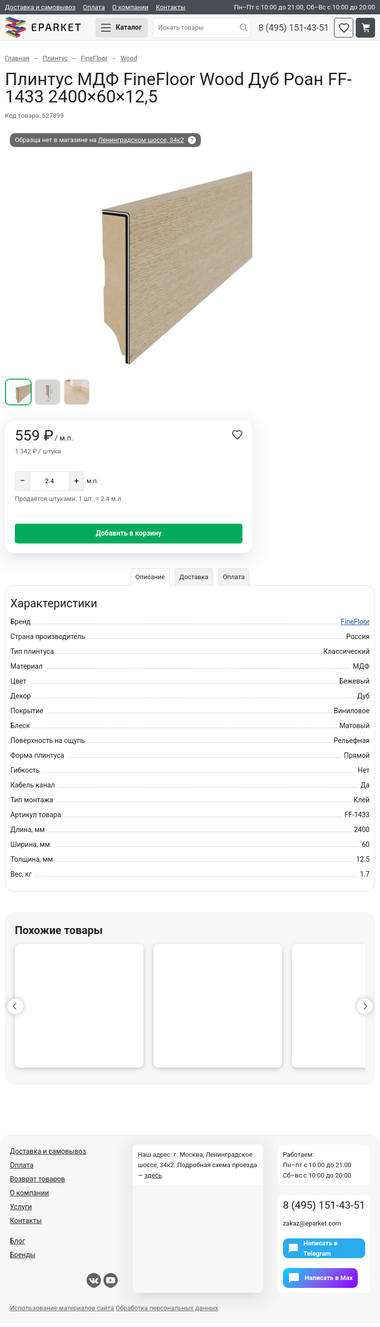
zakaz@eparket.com (312, 1227)
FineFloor (355, 626)
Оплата (94, 7)
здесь (153, 1179)
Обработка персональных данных (167, 1312)
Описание (149, 581)
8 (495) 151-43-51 (293, 30)
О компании (130, 7)
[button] (15, 1010)
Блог (17, 1245)
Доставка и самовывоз (40, 7)
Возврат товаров (37, 1183)
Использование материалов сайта (62, 1312)
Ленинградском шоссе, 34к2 (141, 143)
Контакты (171, 7)
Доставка (193, 581)
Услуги (21, 1211)
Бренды (23, 1259)
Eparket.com (49, 29)
